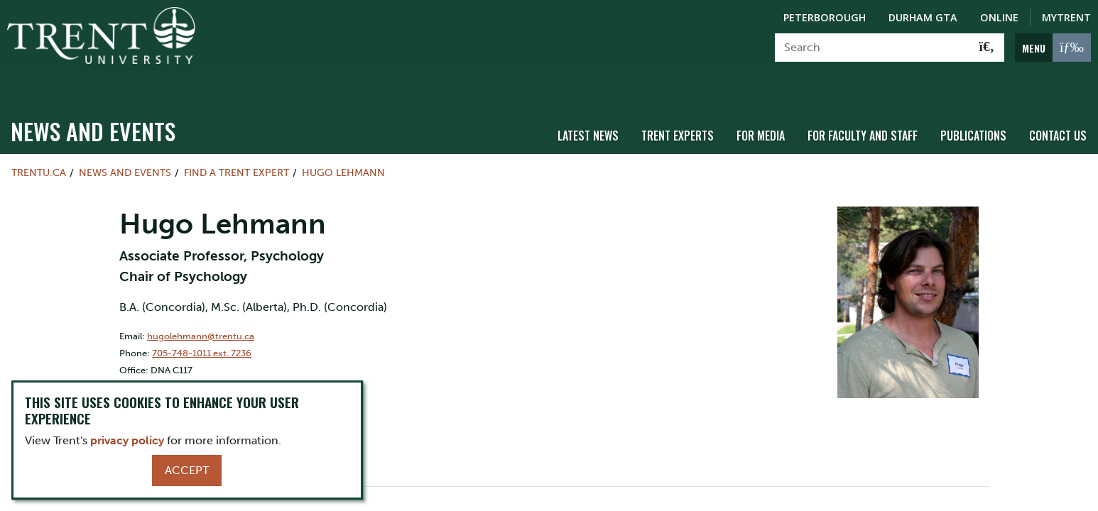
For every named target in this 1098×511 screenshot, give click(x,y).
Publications (973, 108)
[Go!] (986, 47)
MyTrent (1066, 17)
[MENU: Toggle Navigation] (1053, 47)
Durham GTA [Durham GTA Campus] (922, 17)
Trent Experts (677, 108)
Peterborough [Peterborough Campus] (824, 17)
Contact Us (1058, 108)
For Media (760, 108)
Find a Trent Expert (236, 146)
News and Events (93, 104)
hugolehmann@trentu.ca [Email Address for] (200, 309)
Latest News (588, 108)
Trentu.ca (38, 146)
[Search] (872, 47)
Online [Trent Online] (999, 17)
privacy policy (127, 440)
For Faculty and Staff (863, 108)
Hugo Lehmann (343, 146)
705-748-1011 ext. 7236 (201, 326)
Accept (187, 470)
